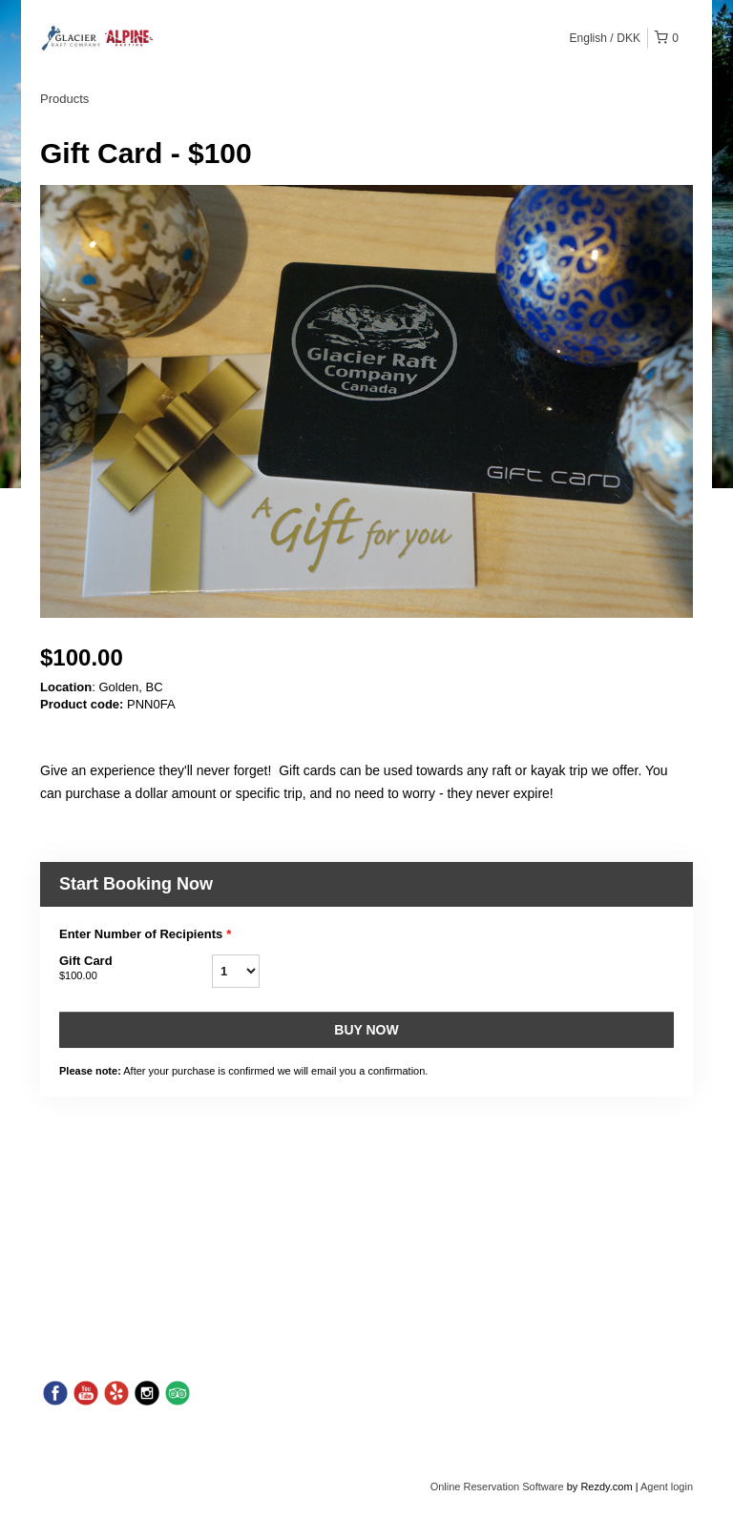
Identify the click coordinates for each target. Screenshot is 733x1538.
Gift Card (135, 969)
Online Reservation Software (497, 1486)
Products (64, 99)
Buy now (366, 1029)
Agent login (666, 1486)
